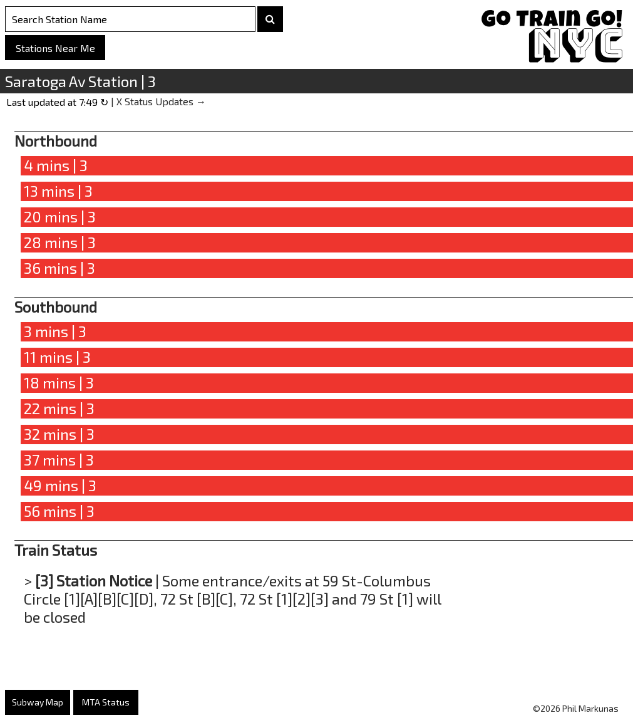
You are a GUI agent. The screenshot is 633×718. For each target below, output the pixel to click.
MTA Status (106, 702)
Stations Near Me (55, 48)
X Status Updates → (161, 101)
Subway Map (37, 702)
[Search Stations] (130, 19)
